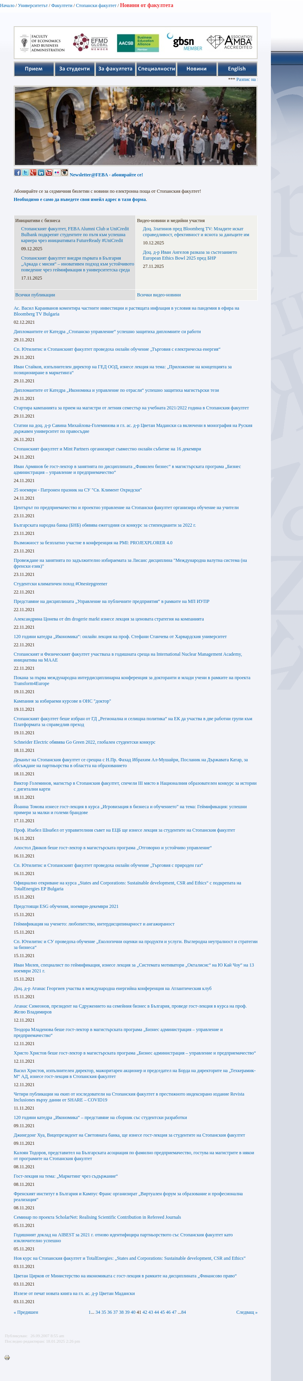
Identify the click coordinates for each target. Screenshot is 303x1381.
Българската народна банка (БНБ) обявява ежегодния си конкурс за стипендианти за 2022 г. (105, 525)
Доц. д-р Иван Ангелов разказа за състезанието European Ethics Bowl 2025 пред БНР (190, 255)
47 (174, 1312)
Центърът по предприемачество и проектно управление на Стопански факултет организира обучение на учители (126, 507)
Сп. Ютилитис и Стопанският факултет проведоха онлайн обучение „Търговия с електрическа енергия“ (117, 349)
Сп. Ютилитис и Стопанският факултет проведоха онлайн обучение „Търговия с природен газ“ (108, 865)
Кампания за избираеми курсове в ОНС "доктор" (62, 701)
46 (168, 1312)
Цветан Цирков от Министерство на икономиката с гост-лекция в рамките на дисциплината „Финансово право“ (125, 1276)
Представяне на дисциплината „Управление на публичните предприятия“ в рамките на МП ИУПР (111, 601)
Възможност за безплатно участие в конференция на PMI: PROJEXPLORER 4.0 (93, 542)
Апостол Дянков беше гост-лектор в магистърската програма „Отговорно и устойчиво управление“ (113, 847)
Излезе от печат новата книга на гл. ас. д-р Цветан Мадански (74, 1293)
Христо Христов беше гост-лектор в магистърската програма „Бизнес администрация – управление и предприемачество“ (135, 1053)
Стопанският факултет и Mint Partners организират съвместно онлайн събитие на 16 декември (107, 449)
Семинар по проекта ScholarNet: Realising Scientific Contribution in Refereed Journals (97, 1217)
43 (150, 1312)
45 (162, 1312)
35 (103, 1312)
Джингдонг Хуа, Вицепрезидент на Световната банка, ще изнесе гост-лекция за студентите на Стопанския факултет (129, 1135)
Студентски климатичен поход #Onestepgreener (60, 583)
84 (183, 1312)
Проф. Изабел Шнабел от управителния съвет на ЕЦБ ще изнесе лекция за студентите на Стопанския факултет (124, 830)
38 (121, 1312)
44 (156, 1312)
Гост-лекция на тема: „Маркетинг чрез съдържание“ (66, 1176)
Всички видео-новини (159, 295)
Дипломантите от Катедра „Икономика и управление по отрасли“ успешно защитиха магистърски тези (116, 390)
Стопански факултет (96, 5)
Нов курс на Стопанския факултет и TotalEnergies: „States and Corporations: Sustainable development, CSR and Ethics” (129, 1258)
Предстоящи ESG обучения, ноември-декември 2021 (66, 906)
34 (98, 1312)
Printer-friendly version (9, 1357)
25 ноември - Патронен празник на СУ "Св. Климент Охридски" (78, 490)
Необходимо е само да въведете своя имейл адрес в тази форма (80, 199)
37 (115, 1312)
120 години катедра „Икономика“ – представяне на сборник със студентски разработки (100, 1117)
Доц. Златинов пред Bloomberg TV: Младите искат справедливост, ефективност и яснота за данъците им (196, 231)
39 (127, 1312)
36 (109, 1312)
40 (133, 1312)
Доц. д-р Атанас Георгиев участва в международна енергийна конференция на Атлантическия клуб (112, 988)
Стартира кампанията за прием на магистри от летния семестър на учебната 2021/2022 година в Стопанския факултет (131, 408)
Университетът (33, 5)
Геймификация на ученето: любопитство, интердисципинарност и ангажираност (94, 924)
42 (144, 1312)
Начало (7, 5)
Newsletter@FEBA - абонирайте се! (106, 175)
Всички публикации (35, 295)
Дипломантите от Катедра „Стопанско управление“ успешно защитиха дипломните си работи (107, 331)
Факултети (61, 5)
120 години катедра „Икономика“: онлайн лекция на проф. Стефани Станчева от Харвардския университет (120, 636)
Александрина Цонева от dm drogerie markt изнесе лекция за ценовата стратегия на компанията (109, 619)
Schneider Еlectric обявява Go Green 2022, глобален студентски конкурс (84, 742)
